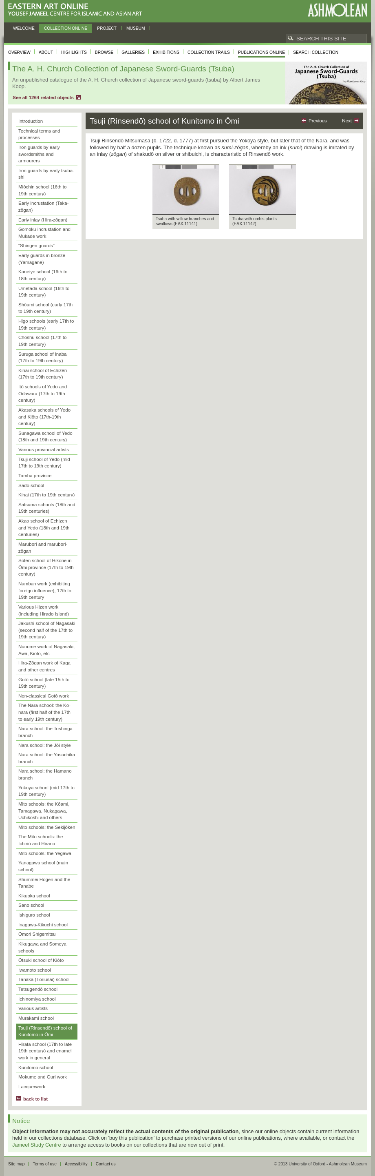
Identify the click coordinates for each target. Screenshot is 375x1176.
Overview (19, 52)
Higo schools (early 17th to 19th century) (46, 324)
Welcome (24, 28)
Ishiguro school (34, 914)
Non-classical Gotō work (43, 695)
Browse (104, 52)
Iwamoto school (34, 970)
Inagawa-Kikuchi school (43, 924)
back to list (35, 1098)
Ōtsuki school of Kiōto (41, 960)
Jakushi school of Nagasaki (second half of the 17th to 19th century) (46, 630)
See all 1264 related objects (43, 97)
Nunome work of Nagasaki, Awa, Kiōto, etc (46, 650)
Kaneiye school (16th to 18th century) (42, 275)
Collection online (65, 28)
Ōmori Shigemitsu (37, 934)
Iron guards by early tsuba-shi (46, 174)
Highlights (74, 52)
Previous (318, 120)
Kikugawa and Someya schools (42, 947)
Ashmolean (337, 10)
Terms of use (45, 1164)
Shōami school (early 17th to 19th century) (45, 308)
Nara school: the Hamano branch (45, 774)
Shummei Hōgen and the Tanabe (44, 883)
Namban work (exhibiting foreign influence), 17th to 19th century (44, 590)
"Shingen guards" (36, 245)
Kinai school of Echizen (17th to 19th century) (42, 374)
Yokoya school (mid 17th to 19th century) (46, 791)
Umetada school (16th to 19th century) (43, 292)
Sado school (31, 485)
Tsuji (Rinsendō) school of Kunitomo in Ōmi (45, 1031)
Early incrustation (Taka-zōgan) (43, 207)
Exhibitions (166, 52)
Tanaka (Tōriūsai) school (43, 979)
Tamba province (34, 475)
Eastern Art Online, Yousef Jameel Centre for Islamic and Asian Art (77, 10)
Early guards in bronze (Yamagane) (41, 259)
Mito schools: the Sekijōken (46, 827)
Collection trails (209, 52)
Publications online (261, 52)
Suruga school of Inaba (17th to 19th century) (42, 357)
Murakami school (36, 1018)
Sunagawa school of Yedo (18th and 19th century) (45, 437)
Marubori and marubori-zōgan (42, 548)
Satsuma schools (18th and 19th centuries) (46, 508)
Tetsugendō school (37, 989)
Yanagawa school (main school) (43, 866)
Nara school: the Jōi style (44, 745)
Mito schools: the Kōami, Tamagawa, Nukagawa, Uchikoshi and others (43, 811)
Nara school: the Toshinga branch (45, 732)
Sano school (31, 905)
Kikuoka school (34, 895)
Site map (16, 1164)
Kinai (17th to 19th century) (46, 494)
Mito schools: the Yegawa (44, 853)
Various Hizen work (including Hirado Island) (43, 610)
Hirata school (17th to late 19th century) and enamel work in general (45, 1051)
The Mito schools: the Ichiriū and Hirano (40, 840)
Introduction (30, 121)
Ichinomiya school (37, 999)
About (46, 52)
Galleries (133, 52)
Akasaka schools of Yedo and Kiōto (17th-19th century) (44, 417)
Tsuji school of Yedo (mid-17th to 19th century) (45, 463)
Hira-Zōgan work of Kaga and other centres (44, 666)
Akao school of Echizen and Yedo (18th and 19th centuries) (44, 527)
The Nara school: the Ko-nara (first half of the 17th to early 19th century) (44, 712)
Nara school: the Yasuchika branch (46, 758)
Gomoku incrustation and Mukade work (44, 233)
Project (107, 28)
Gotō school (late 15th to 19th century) (43, 683)
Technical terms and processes (39, 134)
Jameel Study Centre (36, 1145)
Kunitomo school (35, 1067)
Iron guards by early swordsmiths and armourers (39, 154)
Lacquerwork (31, 1086)
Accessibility (76, 1164)
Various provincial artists (43, 449)
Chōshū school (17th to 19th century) (42, 341)
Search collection (315, 52)
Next (347, 120)
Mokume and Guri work (42, 1076)
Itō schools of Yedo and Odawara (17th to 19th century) (42, 393)
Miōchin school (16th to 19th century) (42, 190)
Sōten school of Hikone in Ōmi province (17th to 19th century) (46, 567)
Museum (135, 28)
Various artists (33, 1008)
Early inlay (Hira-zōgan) (42, 219)
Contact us (106, 1164)
